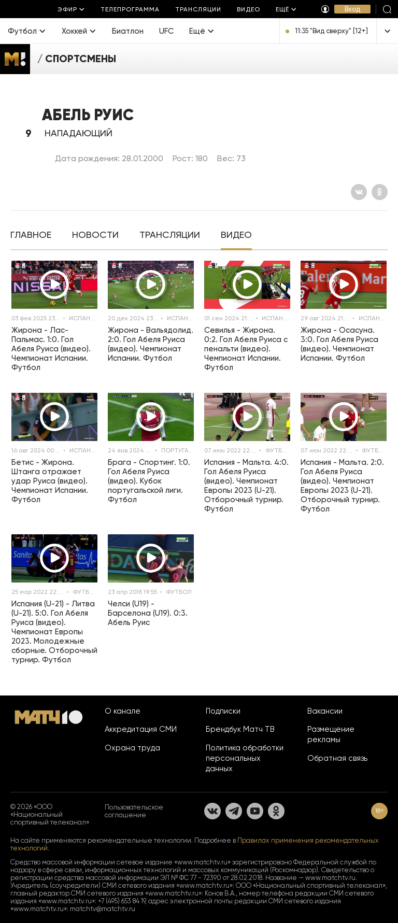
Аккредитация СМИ (141, 729)
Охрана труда (132, 747)
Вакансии (325, 711)
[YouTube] (255, 811)
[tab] (30, 235)
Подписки (223, 711)
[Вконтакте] (359, 192)
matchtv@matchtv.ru (102, 909)
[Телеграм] (233, 811)
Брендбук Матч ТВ (240, 729)
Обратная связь (337, 758)
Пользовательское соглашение (134, 811)
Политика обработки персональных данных (244, 758)
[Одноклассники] (380, 192)
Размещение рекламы (330, 734)
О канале (122, 711)
